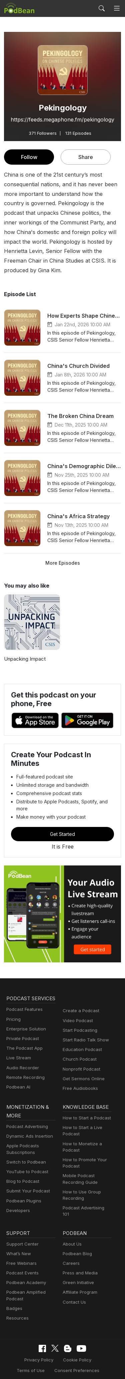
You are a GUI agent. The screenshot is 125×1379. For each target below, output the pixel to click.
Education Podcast (81, 1032)
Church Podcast (78, 1042)
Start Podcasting (79, 1013)
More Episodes (62, 553)
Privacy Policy (22, 1346)
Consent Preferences (57, 1356)
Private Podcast (21, 1030)
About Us (72, 1230)
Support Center (21, 1230)
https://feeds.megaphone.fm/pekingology (62, 119)
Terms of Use (94, 1346)
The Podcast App (23, 1040)
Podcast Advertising (25, 1117)
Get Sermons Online (82, 1062)
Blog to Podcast (21, 1172)
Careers (70, 1250)
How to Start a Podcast (85, 1108)
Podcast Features (23, 1001)
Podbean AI (17, 1079)
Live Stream (18, 1050)
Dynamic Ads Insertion (28, 1126)
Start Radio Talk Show (84, 1023)
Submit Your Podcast (26, 1181)
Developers (17, 1201)
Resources (16, 1305)
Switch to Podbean (24, 1152)
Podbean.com (82, 1367)
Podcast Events (21, 1259)
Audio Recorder (21, 1059)
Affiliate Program (79, 1279)
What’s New (18, 1240)
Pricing (13, 1011)
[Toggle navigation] (117, 8)
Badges (13, 1295)
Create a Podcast (80, 994)
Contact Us (73, 1288)
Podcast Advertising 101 (86, 1198)
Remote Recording (24, 1069)
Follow (29, 157)
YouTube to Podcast (26, 1162)
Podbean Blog (76, 1240)
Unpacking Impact (24, 649)
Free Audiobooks (79, 1071)
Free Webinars (20, 1250)
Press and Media (79, 1259)
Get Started (63, 817)
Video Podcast (77, 1004)
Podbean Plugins (23, 1191)
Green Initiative (77, 1269)
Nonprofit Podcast (80, 1052)
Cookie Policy (58, 1346)
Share (86, 157)
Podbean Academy (24, 1269)
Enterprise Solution (24, 1020)
